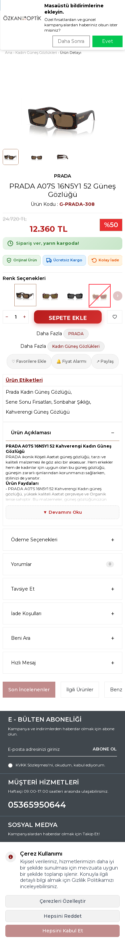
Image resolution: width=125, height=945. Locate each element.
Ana (8, 52)
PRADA (62, 176)
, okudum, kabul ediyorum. (56, 765)
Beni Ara (62, 638)
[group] (62, 117)
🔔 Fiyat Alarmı (71, 361)
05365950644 (37, 805)
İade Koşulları (62, 613)
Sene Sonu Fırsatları (28, 402)
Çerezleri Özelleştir (63, 901)
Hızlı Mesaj (62, 663)
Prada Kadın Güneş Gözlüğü (38, 392)
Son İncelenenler (29, 690)
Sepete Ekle (68, 318)
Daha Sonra (71, 41)
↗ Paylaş (105, 361)
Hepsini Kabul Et (62, 931)
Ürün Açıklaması (62, 433)
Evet (107, 41)
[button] (117, 296)
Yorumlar (62, 564)
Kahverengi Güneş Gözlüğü (38, 412)
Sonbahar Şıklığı (72, 402)
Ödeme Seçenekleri (62, 540)
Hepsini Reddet (63, 916)
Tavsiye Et (62, 589)
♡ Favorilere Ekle (29, 361)
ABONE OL (105, 748)
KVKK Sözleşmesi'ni (34, 764)
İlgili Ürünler (79, 690)
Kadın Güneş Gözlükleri (36, 52)
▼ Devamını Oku (62, 512)
